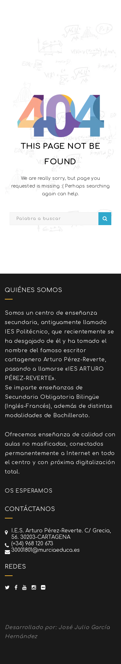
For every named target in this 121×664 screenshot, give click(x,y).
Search (105, 218)
